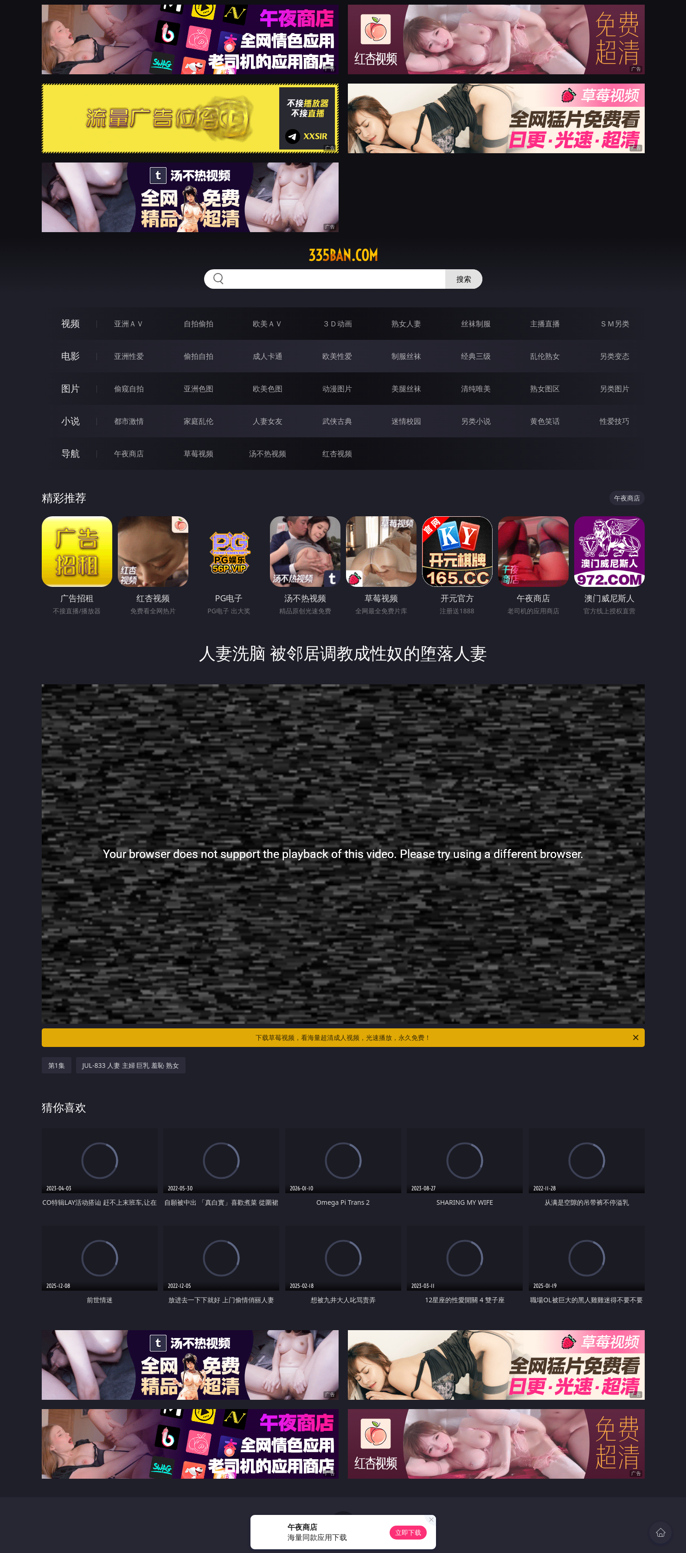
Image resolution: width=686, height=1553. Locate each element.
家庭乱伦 (198, 421)
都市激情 (129, 421)
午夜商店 (129, 453)
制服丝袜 (406, 356)
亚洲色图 (198, 388)
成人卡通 (267, 356)
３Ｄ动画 (337, 323)
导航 (70, 453)
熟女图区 (545, 388)
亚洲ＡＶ (129, 323)
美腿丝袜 (406, 388)
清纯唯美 (476, 388)
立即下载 (408, 1532)
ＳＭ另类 (614, 323)
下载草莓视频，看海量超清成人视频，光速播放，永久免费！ (448, 1037)
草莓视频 (198, 453)
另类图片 (614, 388)
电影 (70, 356)
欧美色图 (267, 388)
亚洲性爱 (129, 356)
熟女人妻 (406, 323)
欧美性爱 (337, 356)
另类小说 (476, 421)
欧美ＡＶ (267, 323)
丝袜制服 (476, 323)
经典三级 (476, 356)
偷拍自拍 (198, 356)
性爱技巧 (614, 421)
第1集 (56, 1065)
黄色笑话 (545, 421)
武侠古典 (337, 421)
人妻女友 (267, 421)
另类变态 (614, 356)
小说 (70, 421)
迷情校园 (406, 421)
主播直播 (545, 323)
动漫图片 (337, 388)
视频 (70, 323)
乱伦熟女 (545, 356)
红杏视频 (337, 453)
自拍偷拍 (198, 323)
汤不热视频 (267, 453)
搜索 (463, 279)
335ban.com (343, 255)
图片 (70, 388)
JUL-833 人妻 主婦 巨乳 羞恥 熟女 (131, 1065)
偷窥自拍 (129, 388)
